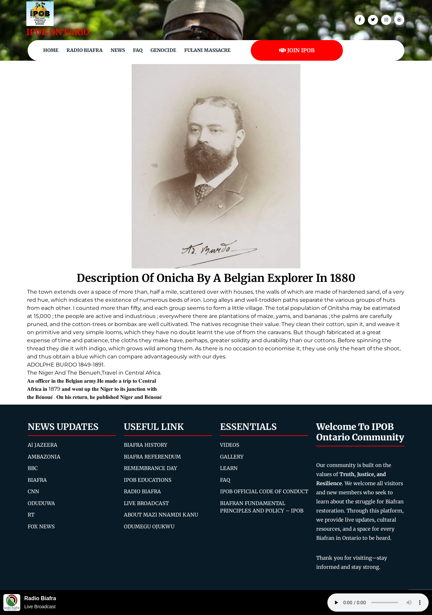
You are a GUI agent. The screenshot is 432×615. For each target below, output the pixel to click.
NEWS (118, 50)
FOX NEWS (41, 526)
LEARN (229, 468)
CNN (33, 491)
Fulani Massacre (207, 50)
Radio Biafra (84, 50)
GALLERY (232, 456)
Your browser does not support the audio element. (378, 602)
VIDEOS (229, 445)
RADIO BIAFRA (142, 491)
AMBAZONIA (44, 456)
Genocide (163, 50)
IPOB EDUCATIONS (147, 480)
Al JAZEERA (42, 445)
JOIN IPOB (297, 50)
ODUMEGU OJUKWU (149, 526)
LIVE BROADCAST (146, 503)
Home (50, 50)
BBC (33, 468)
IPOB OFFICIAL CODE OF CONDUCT (264, 491)
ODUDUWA (41, 503)
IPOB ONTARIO (57, 32)
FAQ (137, 50)
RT (31, 514)
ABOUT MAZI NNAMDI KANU (161, 514)
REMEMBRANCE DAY (150, 468)
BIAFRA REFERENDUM (152, 456)
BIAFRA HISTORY (145, 445)
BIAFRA (37, 480)
